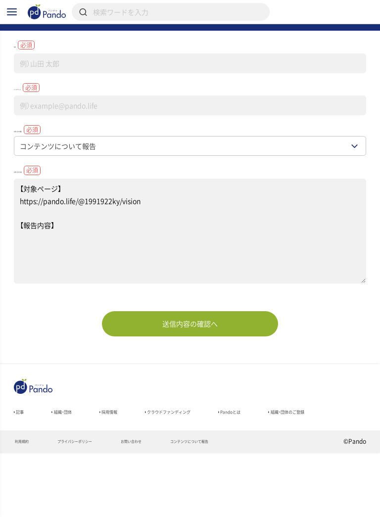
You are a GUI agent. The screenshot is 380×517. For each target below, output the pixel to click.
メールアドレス (52, 116)
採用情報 (136, 456)
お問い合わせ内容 (56, 208)
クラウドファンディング (220, 456)
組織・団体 (76, 456)
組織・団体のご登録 (45, 470)
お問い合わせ (173, 505)
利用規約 (26, 505)
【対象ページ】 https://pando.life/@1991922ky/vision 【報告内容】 (190, 271)
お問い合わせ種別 (56, 163)
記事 (22, 456)
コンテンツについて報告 (253, 505)
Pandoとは (306, 456)
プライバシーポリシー (97, 505)
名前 (32, 68)
